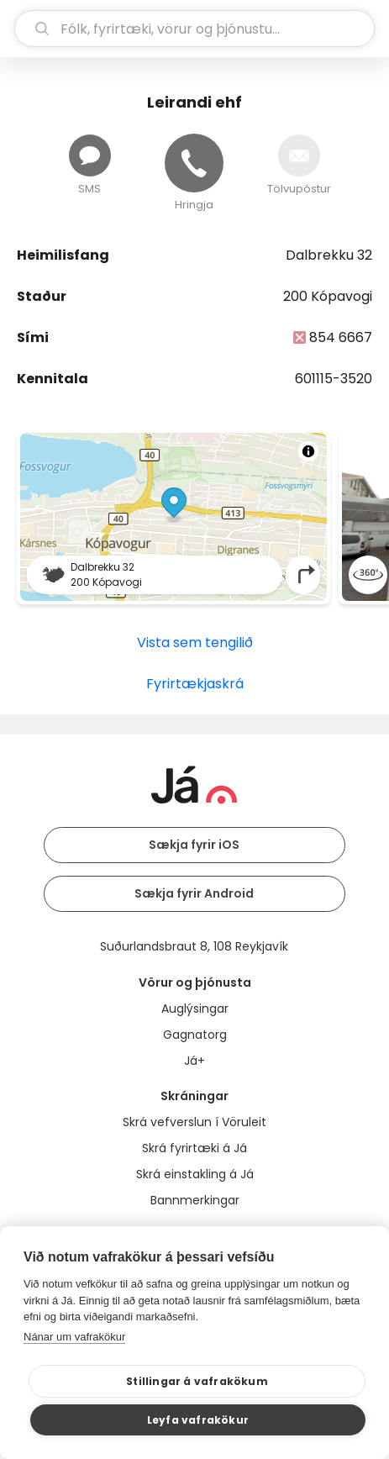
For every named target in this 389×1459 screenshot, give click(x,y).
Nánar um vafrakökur (74, 1336)
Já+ (194, 1060)
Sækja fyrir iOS (194, 844)
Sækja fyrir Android (194, 893)
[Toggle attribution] (308, 451)
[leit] (194, 28)
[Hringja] (194, 163)
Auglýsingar (195, 1008)
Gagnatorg (195, 1034)
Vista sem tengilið (195, 642)
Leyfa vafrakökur (198, 1420)
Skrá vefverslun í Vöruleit (194, 1122)
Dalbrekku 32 (329, 255)
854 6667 (340, 337)
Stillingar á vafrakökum (197, 1381)
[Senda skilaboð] (90, 155)
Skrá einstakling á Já (195, 1174)
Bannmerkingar (194, 1200)
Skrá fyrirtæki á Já (194, 1148)
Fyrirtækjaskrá (195, 683)
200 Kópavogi (327, 296)
